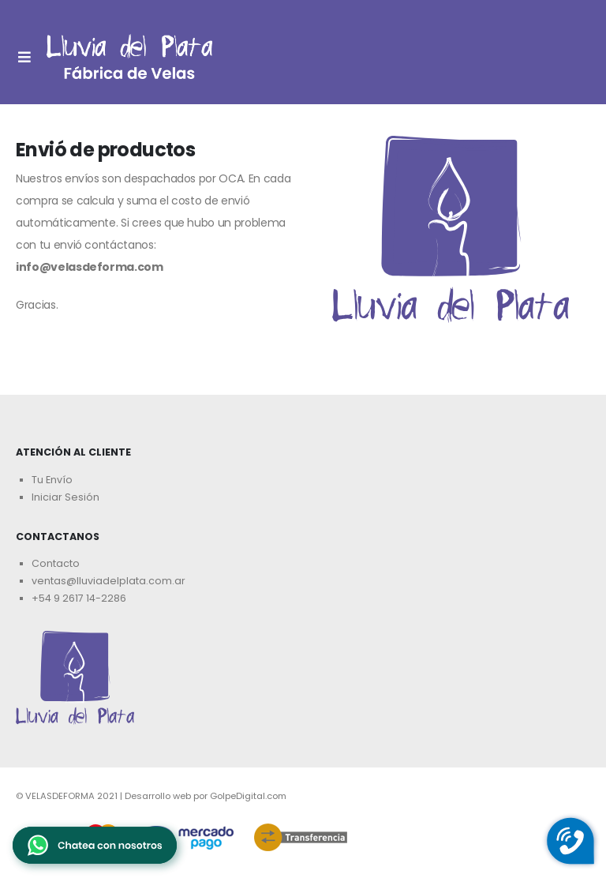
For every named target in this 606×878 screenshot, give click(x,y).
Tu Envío (52, 479)
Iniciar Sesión (65, 497)
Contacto (56, 563)
